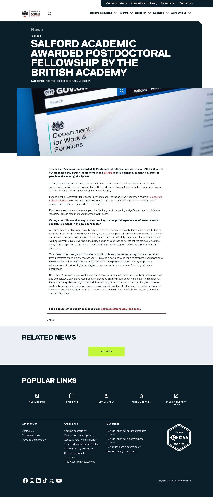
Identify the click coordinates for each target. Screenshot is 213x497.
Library (153, 3)
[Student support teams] (176, 401)
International (137, 3)
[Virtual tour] (106, 400)
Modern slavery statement (78, 450)
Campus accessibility (75, 433)
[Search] (49, 16)
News (37, 32)
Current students (116, 3)
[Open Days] (72, 400)
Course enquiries (31, 437)
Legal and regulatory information (81, 446)
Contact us (186, 3)
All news (106, 354)
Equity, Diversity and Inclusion (80, 441)
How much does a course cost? (123, 449)
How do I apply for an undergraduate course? (126, 435)
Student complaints (74, 455)
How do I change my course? (122, 453)
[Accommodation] (141, 400)
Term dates (70, 459)
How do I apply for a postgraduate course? (124, 443)
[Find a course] (37, 400)
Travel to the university (34, 441)
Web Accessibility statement (79, 464)
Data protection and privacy (79, 437)
